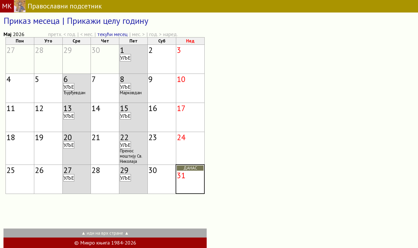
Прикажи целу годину (107, 20)
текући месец (112, 34)
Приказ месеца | (35, 20)
